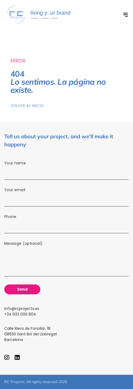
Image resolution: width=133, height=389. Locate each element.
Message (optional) (66, 260)
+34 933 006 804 (20, 314)
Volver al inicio (27, 105)
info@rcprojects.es (21, 308)
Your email (66, 198)
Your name (66, 171)
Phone (66, 224)
